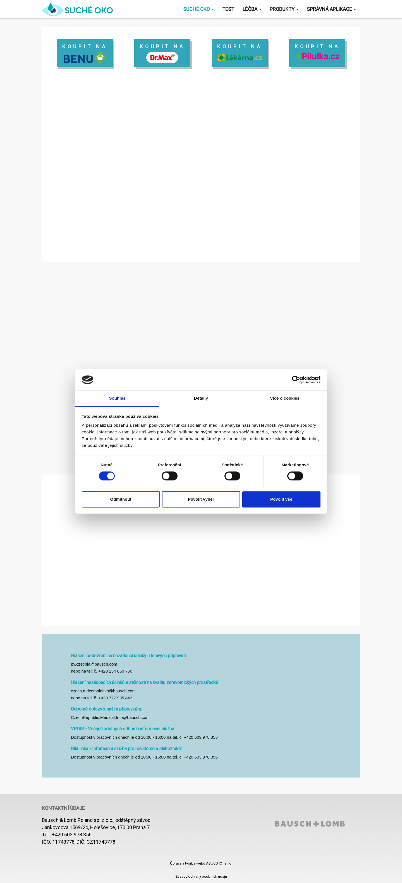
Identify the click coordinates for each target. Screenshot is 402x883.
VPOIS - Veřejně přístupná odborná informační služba (122, 728)
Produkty (284, 9)
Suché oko (198, 9)
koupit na (84, 53)
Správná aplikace (331, 9)
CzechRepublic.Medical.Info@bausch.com (110, 717)
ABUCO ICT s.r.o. (219, 863)
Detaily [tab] (201, 398)
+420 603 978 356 (72, 835)
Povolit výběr (201, 499)
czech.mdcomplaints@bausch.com (103, 690)
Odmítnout (120, 499)
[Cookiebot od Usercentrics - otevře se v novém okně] (296, 380)
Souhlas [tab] (117, 398)
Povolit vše (281, 499)
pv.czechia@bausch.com (94, 664)
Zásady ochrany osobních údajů (201, 876)
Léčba (252, 9)
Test (228, 9)
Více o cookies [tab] (285, 398)
